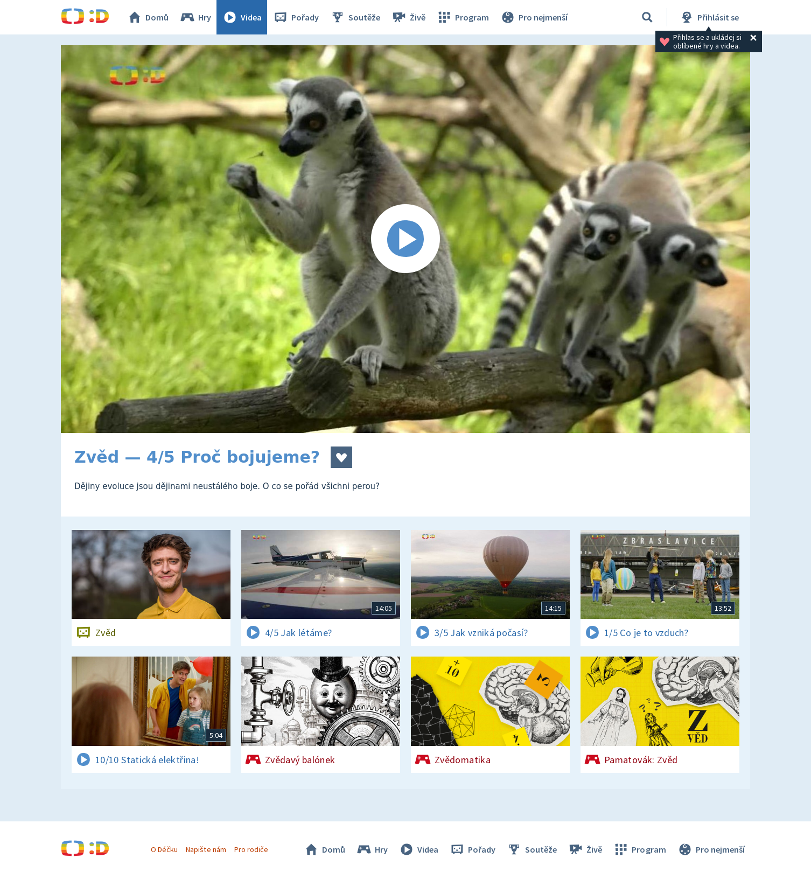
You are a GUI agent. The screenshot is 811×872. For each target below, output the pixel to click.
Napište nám (206, 849)
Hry (195, 17)
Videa (242, 17)
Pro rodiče (251, 849)
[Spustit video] (405, 239)
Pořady (295, 17)
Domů (148, 17)
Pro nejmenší (534, 17)
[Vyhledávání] (647, 17)
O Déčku (164, 849)
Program (462, 17)
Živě (408, 17)
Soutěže (355, 17)
